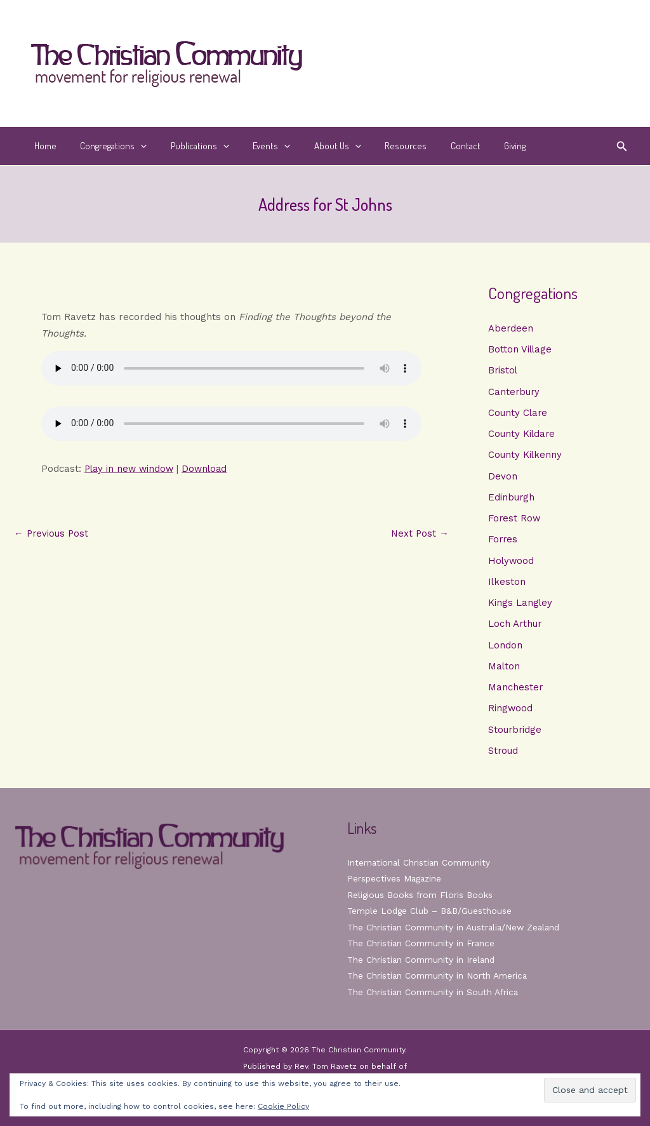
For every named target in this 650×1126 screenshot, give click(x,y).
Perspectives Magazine (395, 878)
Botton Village (520, 350)
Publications (188, 146)
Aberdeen (511, 328)
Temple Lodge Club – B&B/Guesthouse (431, 911)
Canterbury (514, 392)
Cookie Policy (283, 1106)
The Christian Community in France (421, 943)
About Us (316, 146)
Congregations (106, 146)
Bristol (503, 371)
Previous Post (52, 534)
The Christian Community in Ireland (422, 960)
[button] (134, 146)
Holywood (511, 564)
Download (208, 468)
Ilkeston (507, 585)
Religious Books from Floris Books (421, 895)
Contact (434, 146)
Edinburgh (511, 500)
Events (255, 146)
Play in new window (130, 468)
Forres (503, 542)
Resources (380, 146)
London (505, 649)
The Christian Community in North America (438, 975)
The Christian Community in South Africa (434, 992)
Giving (479, 146)
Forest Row (514, 521)
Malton (504, 671)
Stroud (503, 757)
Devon (502, 478)
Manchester (515, 693)
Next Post (419, 534)
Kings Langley (520, 607)
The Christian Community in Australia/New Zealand (455, 927)
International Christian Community (419, 862)
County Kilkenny (525, 456)
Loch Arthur (515, 628)
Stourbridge (515, 735)
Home (43, 146)
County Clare (518, 414)
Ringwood (510, 714)
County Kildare (522, 435)
